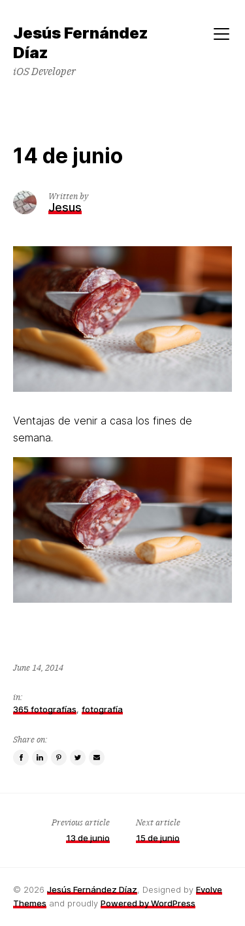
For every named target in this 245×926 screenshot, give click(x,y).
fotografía (102, 709)
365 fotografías (44, 709)
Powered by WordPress (148, 903)
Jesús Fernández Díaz (92, 889)
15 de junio (158, 838)
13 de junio (88, 838)
